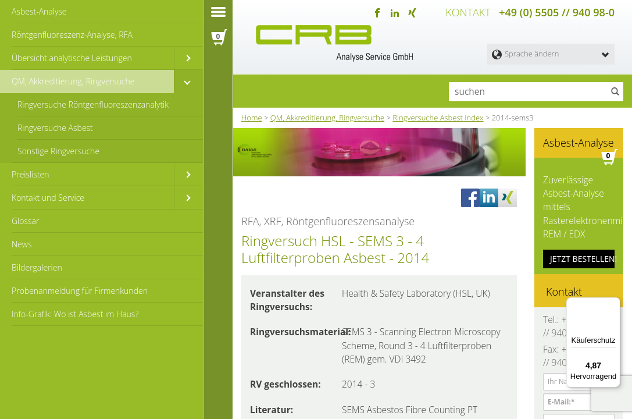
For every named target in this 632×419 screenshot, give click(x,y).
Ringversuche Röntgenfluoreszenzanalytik (93, 104)
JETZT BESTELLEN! (582, 249)
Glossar (25, 220)
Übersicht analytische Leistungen (72, 57)
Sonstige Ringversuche (58, 151)
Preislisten (30, 174)
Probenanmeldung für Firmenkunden (80, 290)
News (21, 244)
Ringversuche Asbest (55, 127)
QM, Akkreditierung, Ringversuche (73, 81)
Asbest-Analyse (39, 11)
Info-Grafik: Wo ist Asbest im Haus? (75, 313)
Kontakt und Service (48, 197)
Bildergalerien (37, 267)
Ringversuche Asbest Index (437, 116)
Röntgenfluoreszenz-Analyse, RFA (72, 34)
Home (251, 116)
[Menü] (613, 304)
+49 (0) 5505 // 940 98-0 (557, 12)
